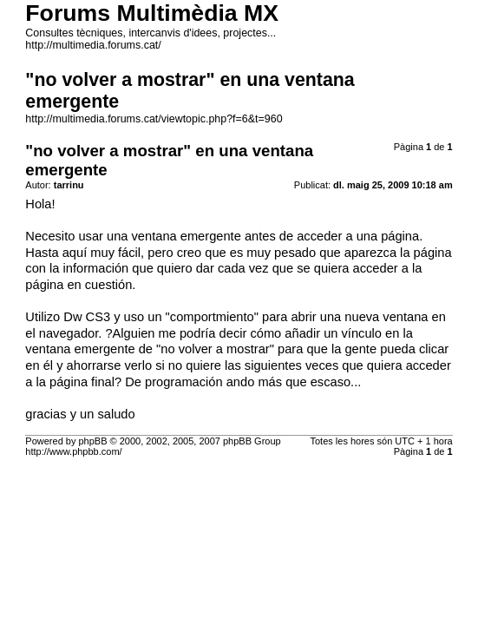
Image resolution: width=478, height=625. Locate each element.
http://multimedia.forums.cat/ (92, 45)
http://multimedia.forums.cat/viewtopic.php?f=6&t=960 (153, 119)
